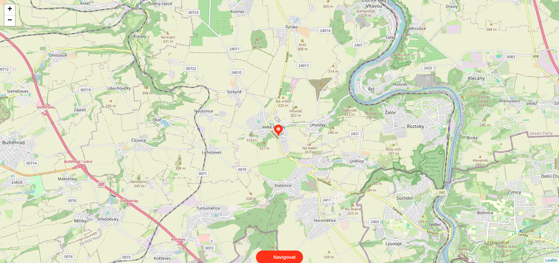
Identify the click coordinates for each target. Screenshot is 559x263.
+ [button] (9, 9)
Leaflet (551, 254)
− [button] (9, 20)
